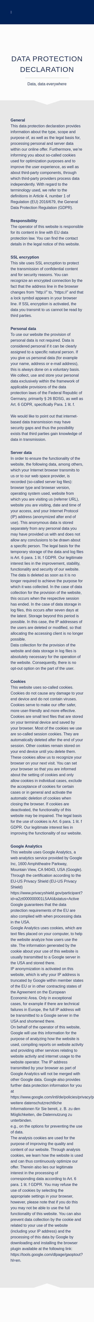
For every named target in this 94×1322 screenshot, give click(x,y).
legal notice (44, 244)
